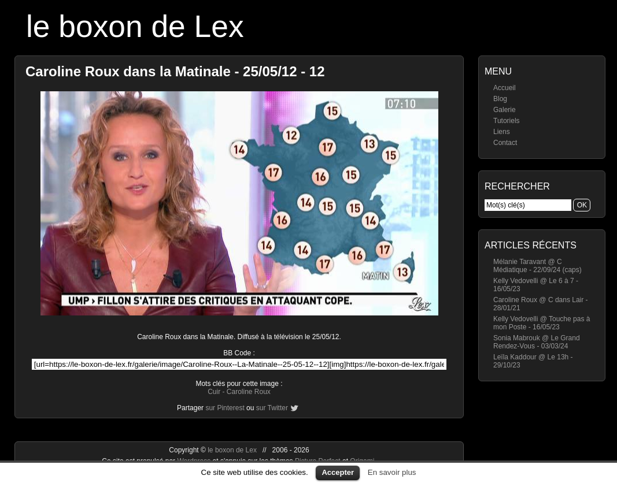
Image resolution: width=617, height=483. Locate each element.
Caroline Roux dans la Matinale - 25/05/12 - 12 (175, 71)
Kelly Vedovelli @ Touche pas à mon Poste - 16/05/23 (541, 323)
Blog (500, 99)
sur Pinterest (224, 408)
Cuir (214, 392)
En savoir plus (392, 472)
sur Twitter (272, 408)
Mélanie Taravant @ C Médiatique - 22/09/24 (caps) (537, 266)
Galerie (504, 110)
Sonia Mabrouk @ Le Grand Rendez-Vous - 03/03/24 (536, 342)
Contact (505, 143)
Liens (501, 132)
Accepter (338, 472)
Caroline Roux (249, 392)
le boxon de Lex (135, 26)
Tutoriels (506, 121)
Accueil (504, 88)
